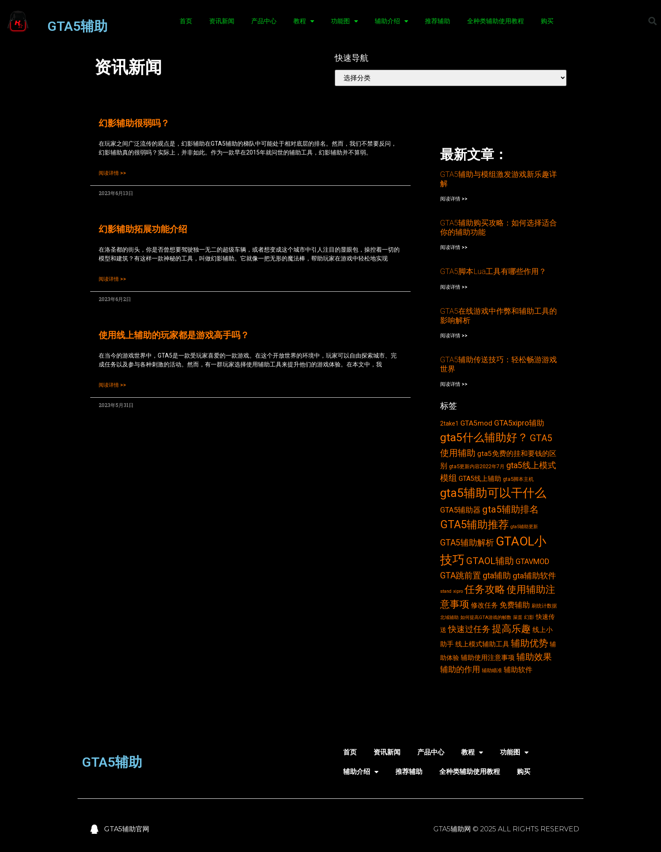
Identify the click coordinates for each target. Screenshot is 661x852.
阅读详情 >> (112, 173)
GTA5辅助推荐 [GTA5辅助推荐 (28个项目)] (474, 524)
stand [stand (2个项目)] (445, 591)
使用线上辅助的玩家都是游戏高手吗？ (174, 335)
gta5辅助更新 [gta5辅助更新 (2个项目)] (524, 526)
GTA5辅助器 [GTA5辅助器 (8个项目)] (460, 510)
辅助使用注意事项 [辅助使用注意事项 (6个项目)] (488, 658)
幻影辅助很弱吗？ (134, 123)
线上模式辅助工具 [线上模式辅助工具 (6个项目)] (482, 644)
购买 (547, 21)
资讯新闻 (221, 21)
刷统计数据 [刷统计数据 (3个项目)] (544, 605)
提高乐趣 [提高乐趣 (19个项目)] (511, 629)
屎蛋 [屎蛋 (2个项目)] (517, 617)
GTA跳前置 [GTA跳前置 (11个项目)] (460, 576)
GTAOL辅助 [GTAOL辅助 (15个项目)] (490, 561)
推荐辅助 (437, 21)
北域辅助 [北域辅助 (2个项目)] (449, 617)
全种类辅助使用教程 (495, 21)
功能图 (344, 21)
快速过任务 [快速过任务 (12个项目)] (469, 629)
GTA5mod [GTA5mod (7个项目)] (476, 423)
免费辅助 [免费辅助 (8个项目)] (515, 605)
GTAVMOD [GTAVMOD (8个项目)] (532, 561)
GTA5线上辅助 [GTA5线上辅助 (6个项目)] (480, 479)
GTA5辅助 (77, 26)
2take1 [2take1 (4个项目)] (449, 423)
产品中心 (264, 21)
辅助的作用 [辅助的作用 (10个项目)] (460, 669)
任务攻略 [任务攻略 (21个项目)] (485, 589)
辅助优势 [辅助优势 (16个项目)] (529, 643)
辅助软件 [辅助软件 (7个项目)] (518, 669)
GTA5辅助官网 (126, 829)
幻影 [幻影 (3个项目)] (529, 617)
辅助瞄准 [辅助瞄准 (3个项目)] (492, 670)
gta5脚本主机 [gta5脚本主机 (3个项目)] (518, 479)
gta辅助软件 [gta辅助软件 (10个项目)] (534, 576)
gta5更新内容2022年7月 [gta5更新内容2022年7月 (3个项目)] (477, 466)
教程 (303, 21)
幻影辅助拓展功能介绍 (143, 229)
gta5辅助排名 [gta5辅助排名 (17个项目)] (510, 509)
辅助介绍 (391, 21)
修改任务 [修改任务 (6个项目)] (484, 605)
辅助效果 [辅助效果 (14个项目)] (534, 656)
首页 (186, 21)
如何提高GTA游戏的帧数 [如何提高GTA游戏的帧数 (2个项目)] (485, 617)
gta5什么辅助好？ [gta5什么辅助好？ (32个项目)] (484, 437)
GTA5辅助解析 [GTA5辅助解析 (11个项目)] (467, 543)
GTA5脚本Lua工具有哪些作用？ (493, 271)
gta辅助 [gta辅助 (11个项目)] (497, 576)
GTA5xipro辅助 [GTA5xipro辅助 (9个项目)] (519, 423)
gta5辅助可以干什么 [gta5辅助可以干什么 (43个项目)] (493, 493)
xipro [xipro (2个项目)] (458, 591)
